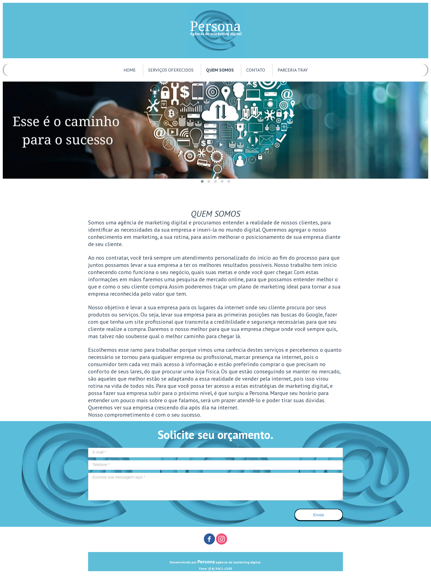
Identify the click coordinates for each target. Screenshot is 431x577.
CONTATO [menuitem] (255, 70)
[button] (202, 181)
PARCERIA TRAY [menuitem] (293, 70)
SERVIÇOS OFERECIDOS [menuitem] (171, 70)
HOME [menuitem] (130, 70)
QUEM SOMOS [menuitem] (220, 70)
